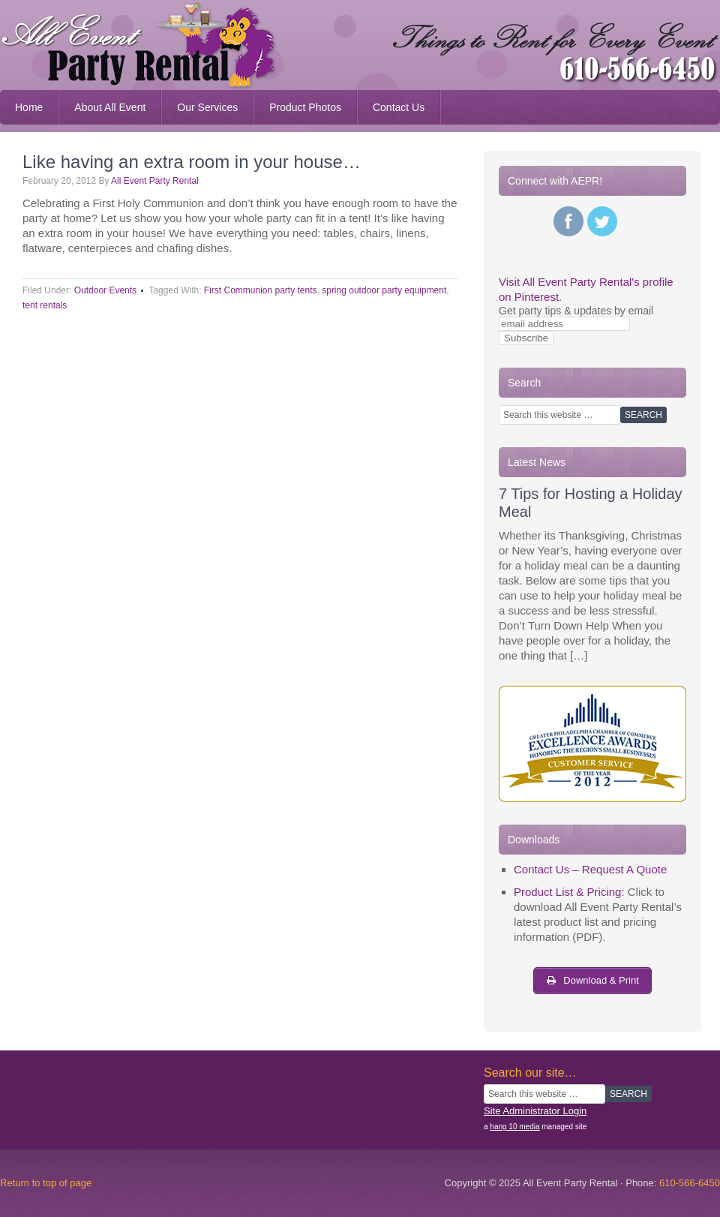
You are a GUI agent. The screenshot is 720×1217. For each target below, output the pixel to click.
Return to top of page (46, 1182)
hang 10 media (514, 1126)
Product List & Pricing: (569, 891)
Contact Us (391, 107)
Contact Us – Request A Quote (590, 869)
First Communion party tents (260, 290)
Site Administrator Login (535, 1110)
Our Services (200, 107)
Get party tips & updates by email (576, 311)
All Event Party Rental (155, 181)
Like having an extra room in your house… (191, 162)
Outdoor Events (105, 290)
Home (29, 107)
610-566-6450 (689, 1182)
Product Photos (297, 107)
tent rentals (44, 305)
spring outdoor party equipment (384, 290)
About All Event (110, 107)
